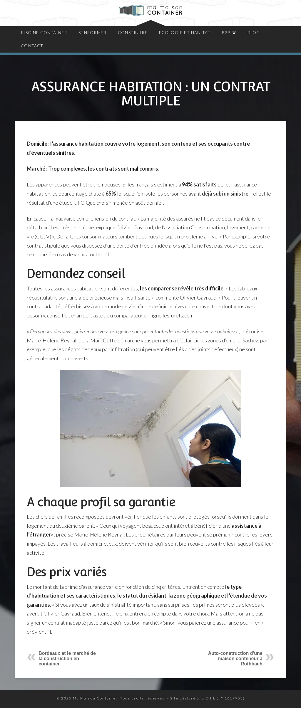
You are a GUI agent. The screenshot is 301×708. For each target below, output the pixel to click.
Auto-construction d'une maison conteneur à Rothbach (235, 658)
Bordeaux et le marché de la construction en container (67, 658)
